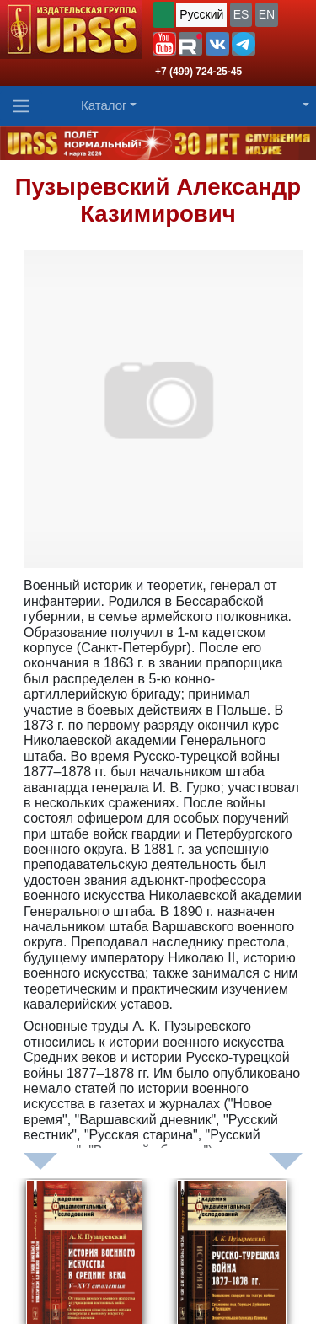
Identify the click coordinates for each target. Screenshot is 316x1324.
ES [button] (241, 14)
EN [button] (267, 14)
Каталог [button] (104, 105)
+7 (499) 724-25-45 (198, 72)
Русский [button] (201, 14)
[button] (164, 44)
